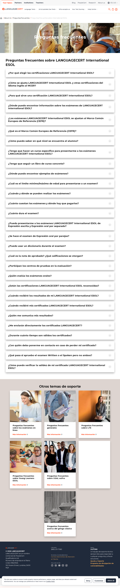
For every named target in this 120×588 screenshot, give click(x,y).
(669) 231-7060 (56, 549)
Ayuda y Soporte (97, 561)
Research (92, 3)
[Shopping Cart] (112, 9)
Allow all (110, 572)
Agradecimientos (24, 582)
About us (101, 3)
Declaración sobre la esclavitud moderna (60, 582)
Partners (19, 3)
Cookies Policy (50, 573)
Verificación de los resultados (100, 582)
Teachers (41, 3)
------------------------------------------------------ (15, 587)
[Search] (109, 9)
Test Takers (8, 3)
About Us (7, 18)
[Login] (116, 9)
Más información (20, 434)
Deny (88, 572)
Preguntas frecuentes (21, 18)
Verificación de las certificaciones (81, 582)
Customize (99, 572)
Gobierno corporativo (11, 582)
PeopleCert (82, 3)
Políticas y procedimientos (39, 582)
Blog (73, 3)
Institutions (30, 3)
